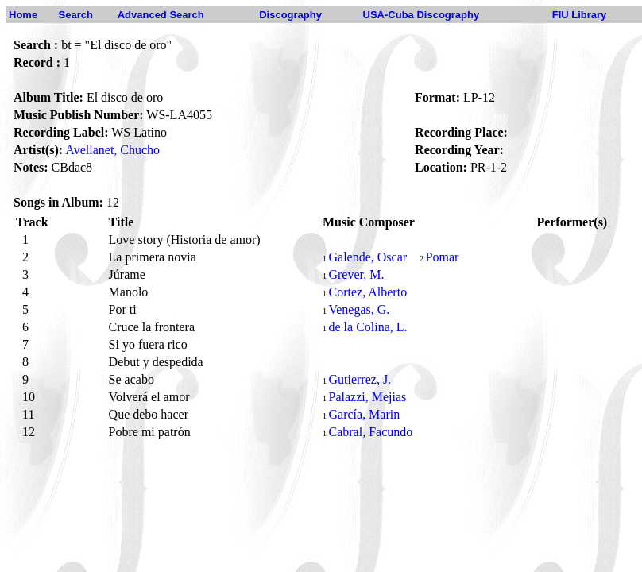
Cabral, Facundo (370, 432)
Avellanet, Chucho (112, 150)
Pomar (442, 257)
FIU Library (579, 15)
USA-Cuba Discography (421, 15)
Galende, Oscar (367, 257)
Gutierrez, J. (359, 379)
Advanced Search (161, 15)
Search (76, 15)
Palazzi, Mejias (367, 397)
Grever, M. (356, 274)
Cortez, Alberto (367, 292)
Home (23, 15)
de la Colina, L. (367, 327)
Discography (290, 15)
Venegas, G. (358, 309)
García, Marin (364, 414)
